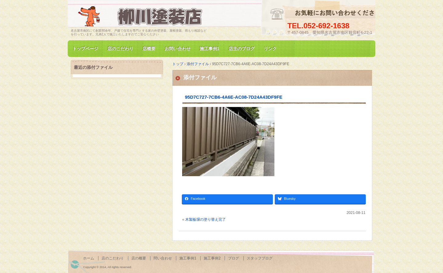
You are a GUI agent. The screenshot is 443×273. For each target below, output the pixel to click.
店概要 (148, 48)
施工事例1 (209, 48)
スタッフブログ (260, 258)
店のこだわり (120, 48)
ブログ (233, 258)
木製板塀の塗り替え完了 (205, 219)
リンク (270, 48)
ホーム (88, 258)
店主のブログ (241, 48)
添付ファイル (200, 77)
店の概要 (138, 258)
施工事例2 (212, 258)
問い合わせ (163, 258)
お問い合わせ (177, 48)
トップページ (85, 48)
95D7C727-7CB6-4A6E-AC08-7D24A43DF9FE (233, 97)
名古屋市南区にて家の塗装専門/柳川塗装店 (141, 16)
